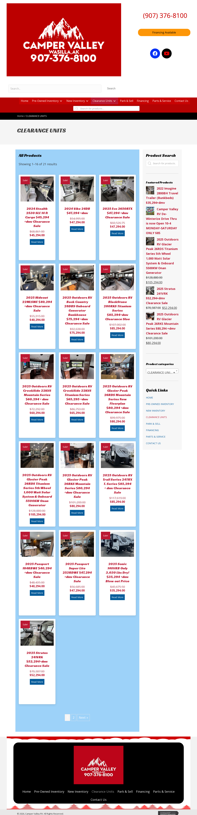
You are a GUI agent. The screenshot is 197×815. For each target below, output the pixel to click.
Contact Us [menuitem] (153, 443)
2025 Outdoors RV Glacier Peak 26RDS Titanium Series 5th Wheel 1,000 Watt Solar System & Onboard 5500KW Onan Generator (37, 490)
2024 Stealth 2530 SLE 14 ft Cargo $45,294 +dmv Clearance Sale (37, 217)
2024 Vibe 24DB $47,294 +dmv (77, 210)
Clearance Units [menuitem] (156, 417)
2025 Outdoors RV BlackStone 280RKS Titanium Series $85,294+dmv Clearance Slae (117, 308)
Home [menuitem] (149, 397)
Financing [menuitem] (152, 430)
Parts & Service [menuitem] (155, 436)
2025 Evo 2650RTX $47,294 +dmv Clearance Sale (117, 212)
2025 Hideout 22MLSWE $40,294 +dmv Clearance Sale (37, 304)
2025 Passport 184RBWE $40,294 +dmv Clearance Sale (37, 570)
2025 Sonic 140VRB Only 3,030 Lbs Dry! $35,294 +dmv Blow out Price (117, 572)
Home (20, 116)
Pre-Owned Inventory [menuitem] (160, 404)
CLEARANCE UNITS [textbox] (161, 372)
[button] (111, 88)
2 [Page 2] (73, 717)
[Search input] (54, 89)
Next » (83, 717)
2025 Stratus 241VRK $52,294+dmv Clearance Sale (37, 659)
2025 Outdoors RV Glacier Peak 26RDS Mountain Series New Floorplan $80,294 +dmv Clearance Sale (117, 399)
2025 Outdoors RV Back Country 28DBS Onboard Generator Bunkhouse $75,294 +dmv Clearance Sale (77, 310)
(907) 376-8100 (165, 15)
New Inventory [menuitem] (155, 410)
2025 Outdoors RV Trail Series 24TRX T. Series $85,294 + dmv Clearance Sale (117, 483)
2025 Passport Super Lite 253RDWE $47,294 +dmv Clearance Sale (77, 572)
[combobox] (162, 371)
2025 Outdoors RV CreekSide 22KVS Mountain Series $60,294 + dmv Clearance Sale (37, 395)
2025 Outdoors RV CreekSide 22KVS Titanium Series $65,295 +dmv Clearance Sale (77, 395)
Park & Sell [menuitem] (153, 423)
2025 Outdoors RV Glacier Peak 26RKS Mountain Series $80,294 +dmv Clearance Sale (77, 486)
